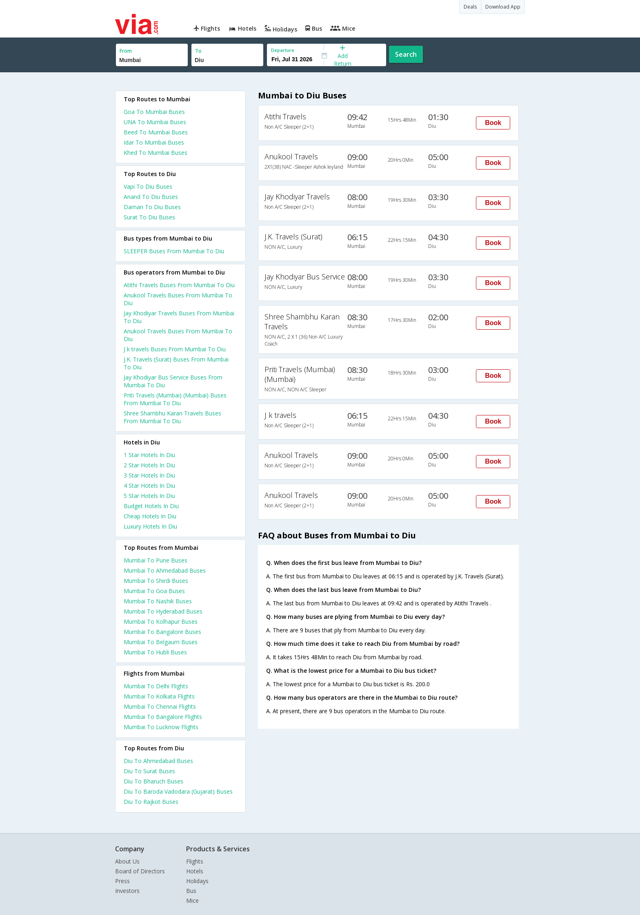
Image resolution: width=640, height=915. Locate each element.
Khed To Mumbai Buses (155, 152)
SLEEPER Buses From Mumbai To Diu (174, 251)
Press (122, 881)
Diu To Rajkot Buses (151, 802)
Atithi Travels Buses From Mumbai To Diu (179, 285)
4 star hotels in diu (149, 485)
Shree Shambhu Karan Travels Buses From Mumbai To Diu (172, 417)
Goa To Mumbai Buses (154, 112)
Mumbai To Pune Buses (155, 560)
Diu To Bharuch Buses (153, 781)
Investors (127, 891)
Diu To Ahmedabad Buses (158, 761)
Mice (192, 900)
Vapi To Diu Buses (148, 186)
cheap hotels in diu (150, 516)
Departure (282, 50)
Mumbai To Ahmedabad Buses (165, 570)
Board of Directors (140, 871)
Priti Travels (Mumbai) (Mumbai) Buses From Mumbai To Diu (175, 399)
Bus (191, 891)
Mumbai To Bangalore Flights (163, 717)
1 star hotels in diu (149, 455)
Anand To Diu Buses (151, 197)
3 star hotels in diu (149, 475)
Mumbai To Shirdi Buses (156, 581)
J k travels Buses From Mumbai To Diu (175, 349)
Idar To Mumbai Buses (154, 142)
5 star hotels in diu (149, 496)
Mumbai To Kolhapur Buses (161, 621)
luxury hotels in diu (150, 526)
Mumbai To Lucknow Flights (161, 727)
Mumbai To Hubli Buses (155, 652)
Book (493, 122)
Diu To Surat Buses (149, 771)
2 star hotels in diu (149, 465)
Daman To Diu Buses (152, 207)
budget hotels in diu (151, 506)
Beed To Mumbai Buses (156, 132)
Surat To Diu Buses (149, 217)
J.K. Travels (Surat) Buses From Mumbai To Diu (176, 363)
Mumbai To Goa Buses (154, 591)
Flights (194, 861)
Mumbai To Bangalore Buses (162, 632)
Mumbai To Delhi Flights (156, 686)
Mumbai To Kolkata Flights (159, 696)
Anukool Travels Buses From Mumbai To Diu (178, 299)
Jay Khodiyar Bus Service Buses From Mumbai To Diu (173, 381)
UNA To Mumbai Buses (155, 122)
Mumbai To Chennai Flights (160, 706)
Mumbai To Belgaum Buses (161, 642)
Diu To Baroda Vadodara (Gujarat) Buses (178, 791)
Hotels (194, 871)
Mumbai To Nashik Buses (158, 601)
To (198, 50)
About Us (127, 861)
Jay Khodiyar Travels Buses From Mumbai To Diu (179, 317)
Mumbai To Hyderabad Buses (163, 611)
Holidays (197, 881)
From (126, 50)
